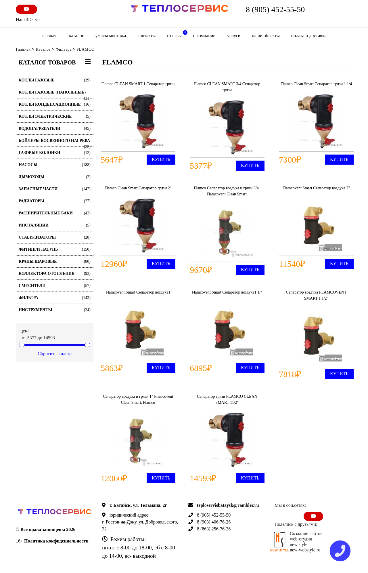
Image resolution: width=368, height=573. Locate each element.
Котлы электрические (55, 116)
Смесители (55, 286)
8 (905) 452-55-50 (275, 9)
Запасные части (55, 189)
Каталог (76, 35)
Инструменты (55, 310)
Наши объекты (266, 35)
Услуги (233, 35)
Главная (49, 35)
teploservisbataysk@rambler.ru (228, 505)
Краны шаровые (55, 261)
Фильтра (63, 49)
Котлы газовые (55, 80)
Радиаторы (55, 201)
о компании (204, 35)
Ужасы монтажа (110, 35)
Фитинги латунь (55, 249)
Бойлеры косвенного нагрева (55, 142)
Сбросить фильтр (55, 353)
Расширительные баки (55, 213)
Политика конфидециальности (56, 540)
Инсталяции (55, 225)
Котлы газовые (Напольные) (55, 94)
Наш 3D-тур (28, 19)
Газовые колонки (55, 153)
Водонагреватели (55, 128)
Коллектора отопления (55, 274)
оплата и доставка (308, 35)
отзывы (177, 34)
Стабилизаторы (55, 237)
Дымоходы (55, 177)
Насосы (55, 165)
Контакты (146, 35)
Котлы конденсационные (55, 104)
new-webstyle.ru (305, 549)
